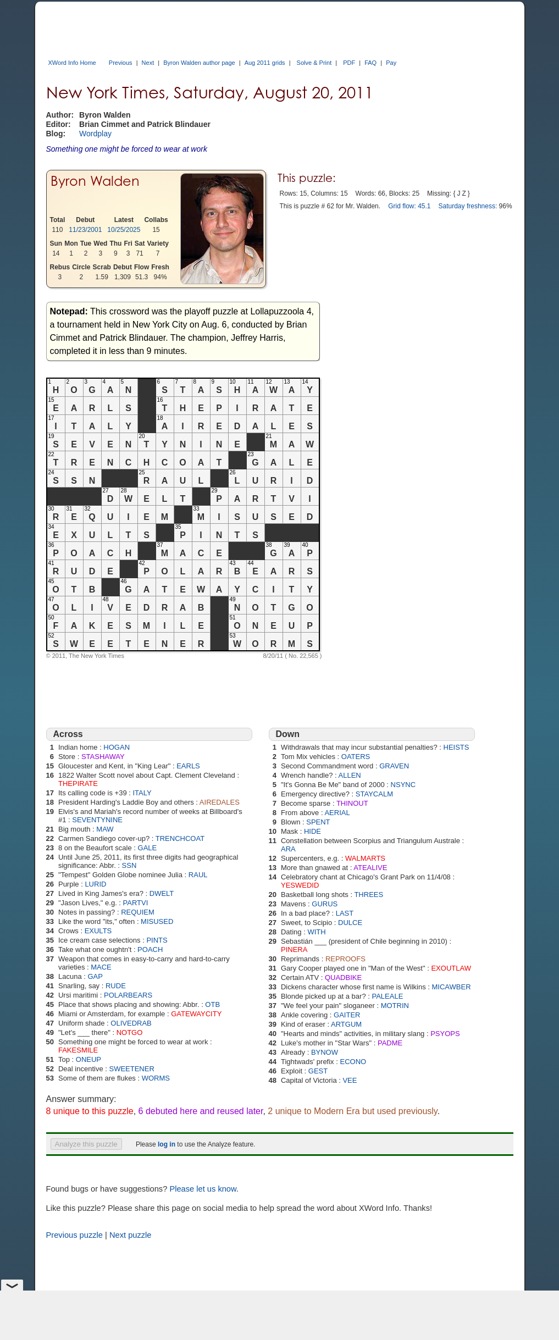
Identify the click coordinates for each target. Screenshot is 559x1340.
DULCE (350, 922)
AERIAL (337, 813)
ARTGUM (346, 1024)
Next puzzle (130, 1235)
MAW (104, 829)
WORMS (156, 1078)
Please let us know (202, 1188)
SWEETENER (131, 1069)
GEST (318, 1071)
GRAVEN (394, 766)
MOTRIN (395, 1005)
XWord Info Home (72, 62)
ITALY (141, 793)
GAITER (347, 1015)
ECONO (353, 1061)
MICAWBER (451, 987)
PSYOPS (445, 1033)
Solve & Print (314, 62)
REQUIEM (137, 912)
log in (166, 1144)
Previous (120, 62)
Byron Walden (95, 181)
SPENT (318, 822)
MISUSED (157, 921)
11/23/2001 (85, 230)
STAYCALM (374, 794)
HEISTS (456, 747)
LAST (345, 913)
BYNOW (324, 1052)
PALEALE (387, 996)
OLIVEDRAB (130, 1023)
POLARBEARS (128, 995)
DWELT (162, 893)
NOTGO (130, 1032)
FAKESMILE (78, 1050)
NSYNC (403, 784)
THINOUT (352, 803)
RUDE (116, 986)
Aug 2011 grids (265, 62)
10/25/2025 (123, 230)
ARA (288, 849)
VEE (349, 1080)
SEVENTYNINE (97, 820)
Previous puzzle (74, 1235)
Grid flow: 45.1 (409, 206)
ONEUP (88, 1059)
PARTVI (135, 903)
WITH (316, 932)
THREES (368, 894)
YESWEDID (300, 885)
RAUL (198, 875)
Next (148, 62)
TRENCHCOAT (180, 838)
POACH (150, 949)
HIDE (312, 831)
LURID (95, 884)
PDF (349, 62)
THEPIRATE (78, 783)
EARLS (188, 766)
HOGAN (116, 747)
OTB (212, 1004)
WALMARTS (365, 858)
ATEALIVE (370, 867)
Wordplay (95, 133)
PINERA (294, 949)
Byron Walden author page (199, 62)
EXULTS (98, 931)
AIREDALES (220, 802)
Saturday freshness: (468, 206)
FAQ (370, 62)
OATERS (355, 756)
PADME (390, 1043)
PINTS (156, 940)
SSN (129, 865)
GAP (94, 976)
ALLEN (350, 775)
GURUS (324, 904)
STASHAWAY (103, 756)
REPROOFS (345, 959)
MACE (101, 967)
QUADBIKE (343, 977)
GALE (147, 848)
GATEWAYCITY (196, 1014)
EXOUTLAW (451, 968)
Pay (391, 62)
